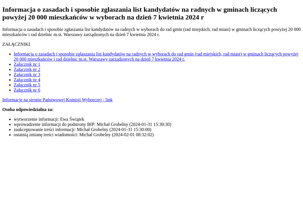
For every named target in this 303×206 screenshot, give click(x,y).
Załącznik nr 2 (27, 69)
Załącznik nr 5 (27, 84)
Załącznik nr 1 (27, 64)
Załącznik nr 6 (27, 90)
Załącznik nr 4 (27, 79)
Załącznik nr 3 (27, 74)
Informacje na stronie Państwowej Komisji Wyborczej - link (57, 99)
